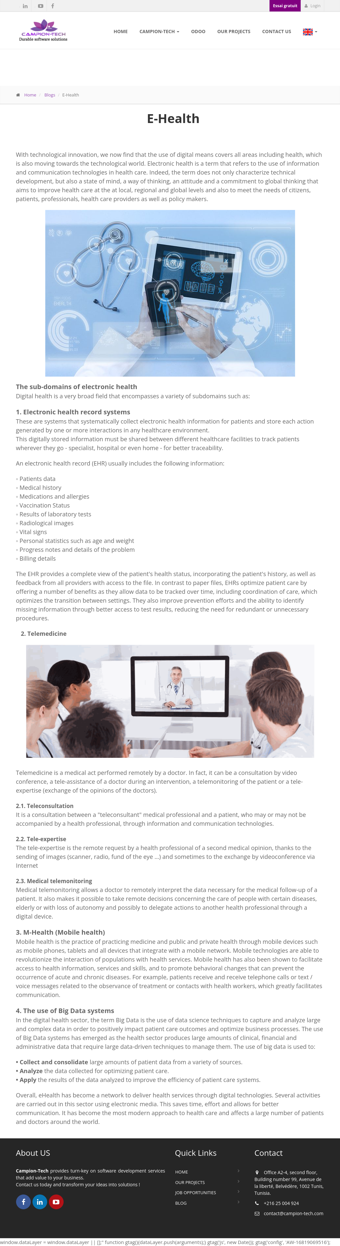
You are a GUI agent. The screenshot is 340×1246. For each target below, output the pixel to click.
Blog (181, 1203)
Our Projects (190, 1182)
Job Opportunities (195, 1192)
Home (30, 95)
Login (313, 6)
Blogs (50, 95)
